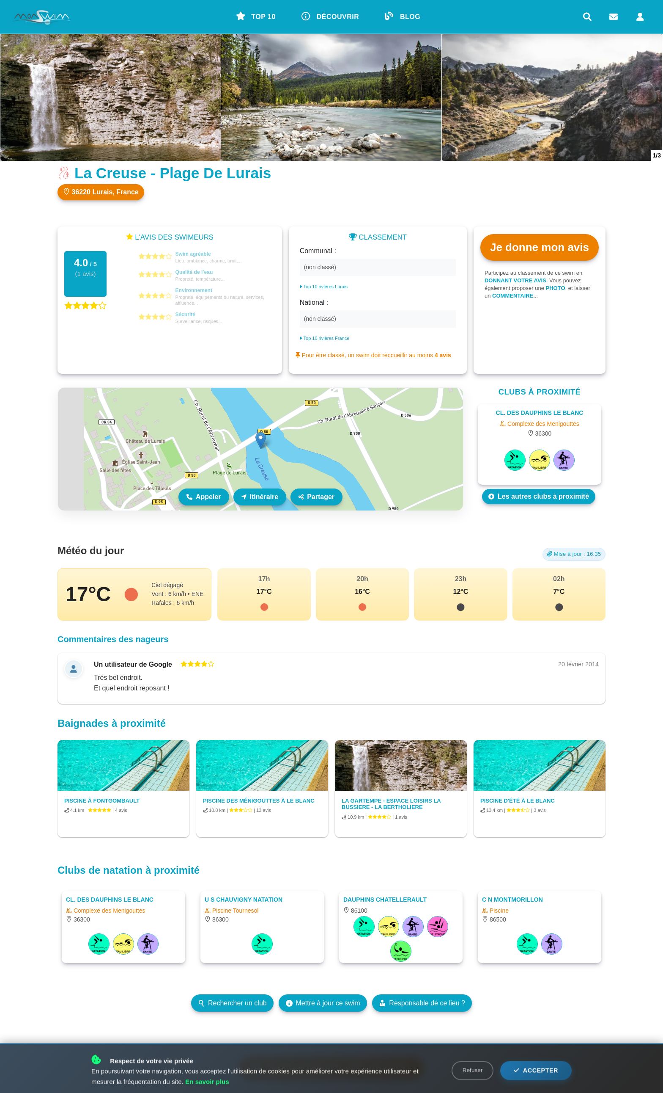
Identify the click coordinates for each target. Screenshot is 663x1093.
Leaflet (454, 506)
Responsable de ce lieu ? (422, 1003)
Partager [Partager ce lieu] (316, 496)
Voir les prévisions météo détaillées (331, 1068)
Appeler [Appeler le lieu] (203, 496)
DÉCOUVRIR (330, 16)
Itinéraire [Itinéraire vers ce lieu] (260, 496)
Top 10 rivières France (325, 338)
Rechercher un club (232, 1003)
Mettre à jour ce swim (323, 1003)
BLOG (402, 16)
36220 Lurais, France (101, 192)
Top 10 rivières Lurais (324, 286)
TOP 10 (256, 16)
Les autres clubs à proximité (538, 496)
